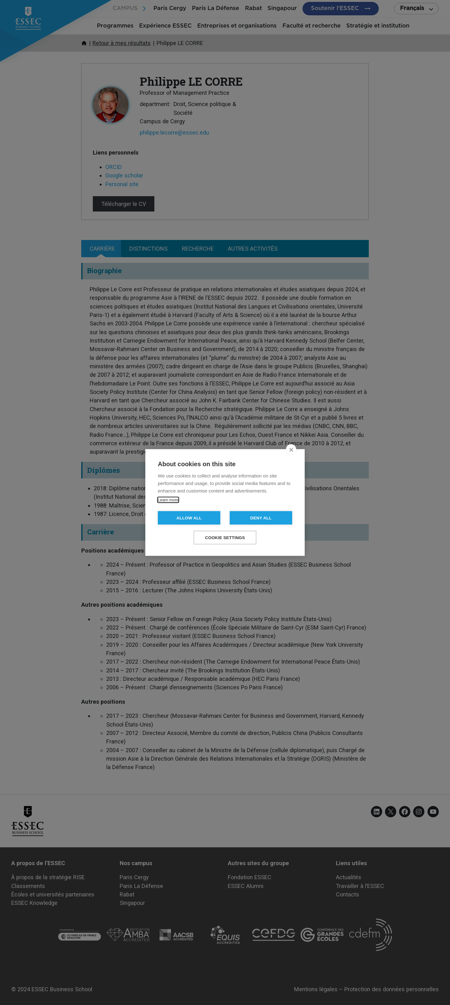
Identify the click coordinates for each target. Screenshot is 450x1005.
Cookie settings (225, 537)
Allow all (189, 518)
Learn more (168, 499)
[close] (291, 449)
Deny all (261, 518)
